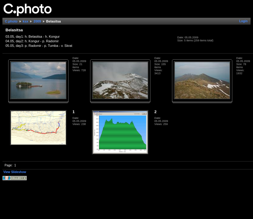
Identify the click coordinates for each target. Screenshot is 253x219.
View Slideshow (14, 172)
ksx (25, 21)
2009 (37, 21)
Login (243, 21)
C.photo (11, 21)
